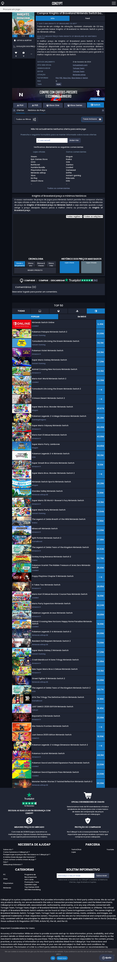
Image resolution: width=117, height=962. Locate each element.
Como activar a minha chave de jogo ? (19, 859)
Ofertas (18, 110)
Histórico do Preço (34, 110)
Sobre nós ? (8, 849)
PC (4, 874)
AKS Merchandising (32, 889)
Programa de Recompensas (30, 875)
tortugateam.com (80, 65)
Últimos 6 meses (41, 264)
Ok (53, 958)
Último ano (30, 264)
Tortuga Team (78, 68)
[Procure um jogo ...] (58, 9)
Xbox (5, 879)
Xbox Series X (76, 78)
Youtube (110, 849)
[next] (31, 36)
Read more (62, 958)
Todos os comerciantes (58, 188)
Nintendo (7, 888)
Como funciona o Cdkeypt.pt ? (16, 852)
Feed (87, 18)
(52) (81, 280)
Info (53, 18)
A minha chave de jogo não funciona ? (19, 857)
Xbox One (67, 78)
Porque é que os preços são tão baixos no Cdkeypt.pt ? (26, 854)
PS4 (57, 78)
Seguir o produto (35, 270)
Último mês (51, 264)
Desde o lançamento (20, 264)
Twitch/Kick (76, 849)
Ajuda (106, 957)
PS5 (60, 78)
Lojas (73, 852)
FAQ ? (5, 862)
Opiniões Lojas (30, 884)
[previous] (14, 36)
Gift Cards (29, 879)
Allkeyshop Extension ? (12, 864)
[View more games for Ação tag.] (59, 85)
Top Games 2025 (31, 887)
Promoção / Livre (31, 882)
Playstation (8, 883)
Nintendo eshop (79, 75)
